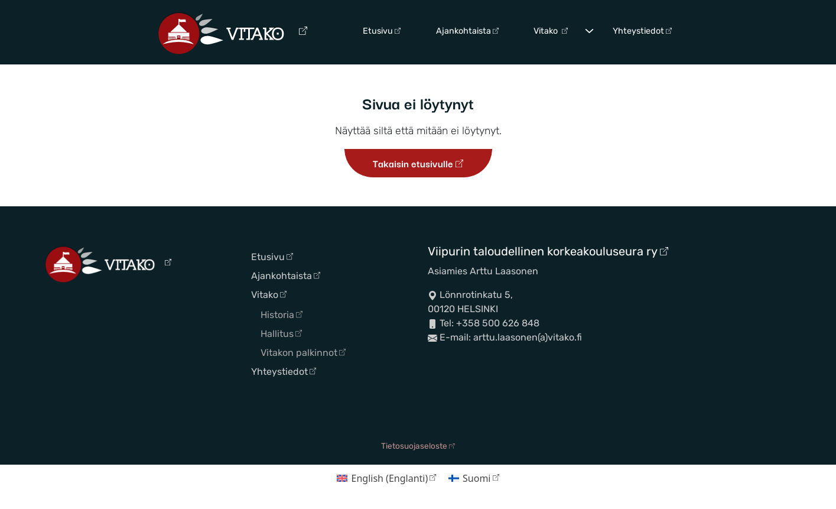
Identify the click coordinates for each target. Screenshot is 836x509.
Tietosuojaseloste (417, 445)
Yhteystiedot (642, 31)
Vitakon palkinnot (303, 352)
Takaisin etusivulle (418, 163)
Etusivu (382, 31)
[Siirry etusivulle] (232, 32)
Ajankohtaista (467, 31)
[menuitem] (387, 478)
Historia (281, 314)
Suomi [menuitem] (476, 478)
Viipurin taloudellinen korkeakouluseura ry (548, 251)
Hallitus (281, 333)
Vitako (551, 31)
